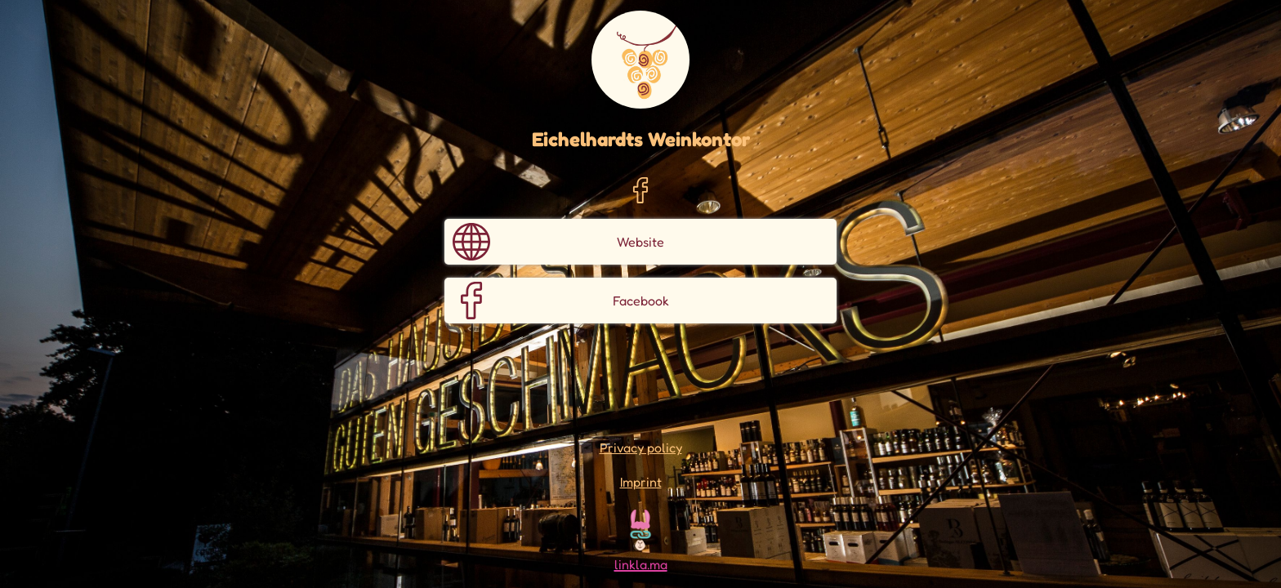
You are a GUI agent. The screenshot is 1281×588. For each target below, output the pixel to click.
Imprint (641, 481)
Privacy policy (641, 447)
